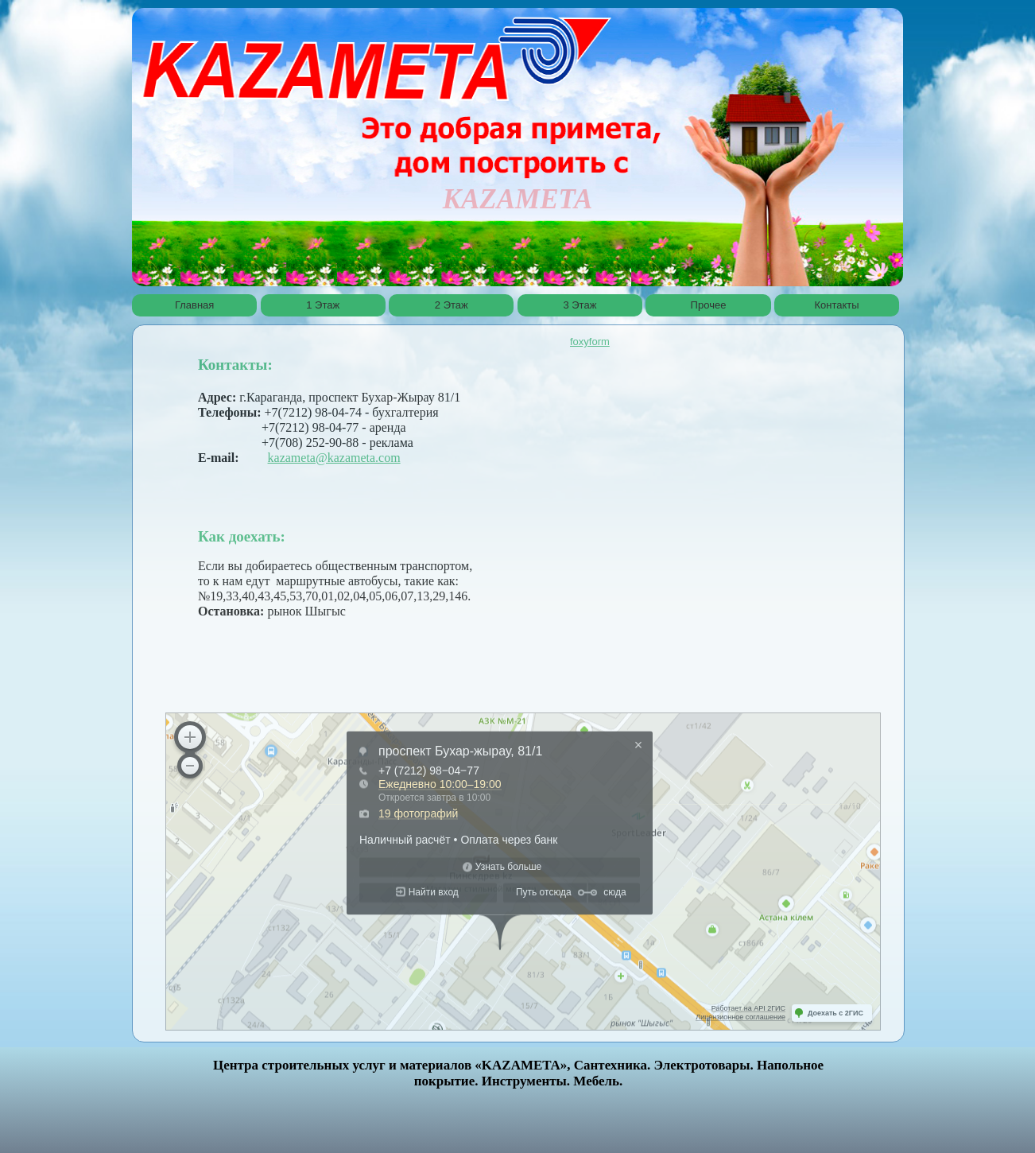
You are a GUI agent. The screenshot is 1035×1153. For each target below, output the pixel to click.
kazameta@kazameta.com (334, 457)
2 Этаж (451, 305)
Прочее (709, 305)
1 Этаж (322, 305)
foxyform (590, 341)
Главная (194, 305)
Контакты (837, 305)
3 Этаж (579, 305)
